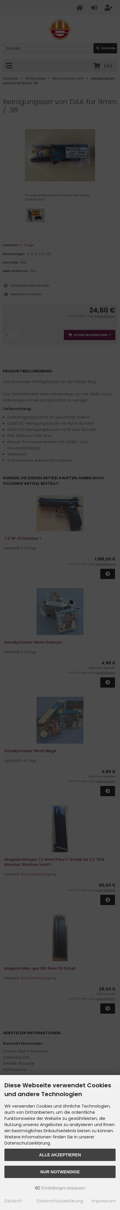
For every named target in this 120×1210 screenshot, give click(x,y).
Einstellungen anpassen (60, 1188)
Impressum (103, 1201)
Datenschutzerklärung (60, 1201)
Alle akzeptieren (60, 1154)
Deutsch (13, 1201)
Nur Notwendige (60, 1172)
